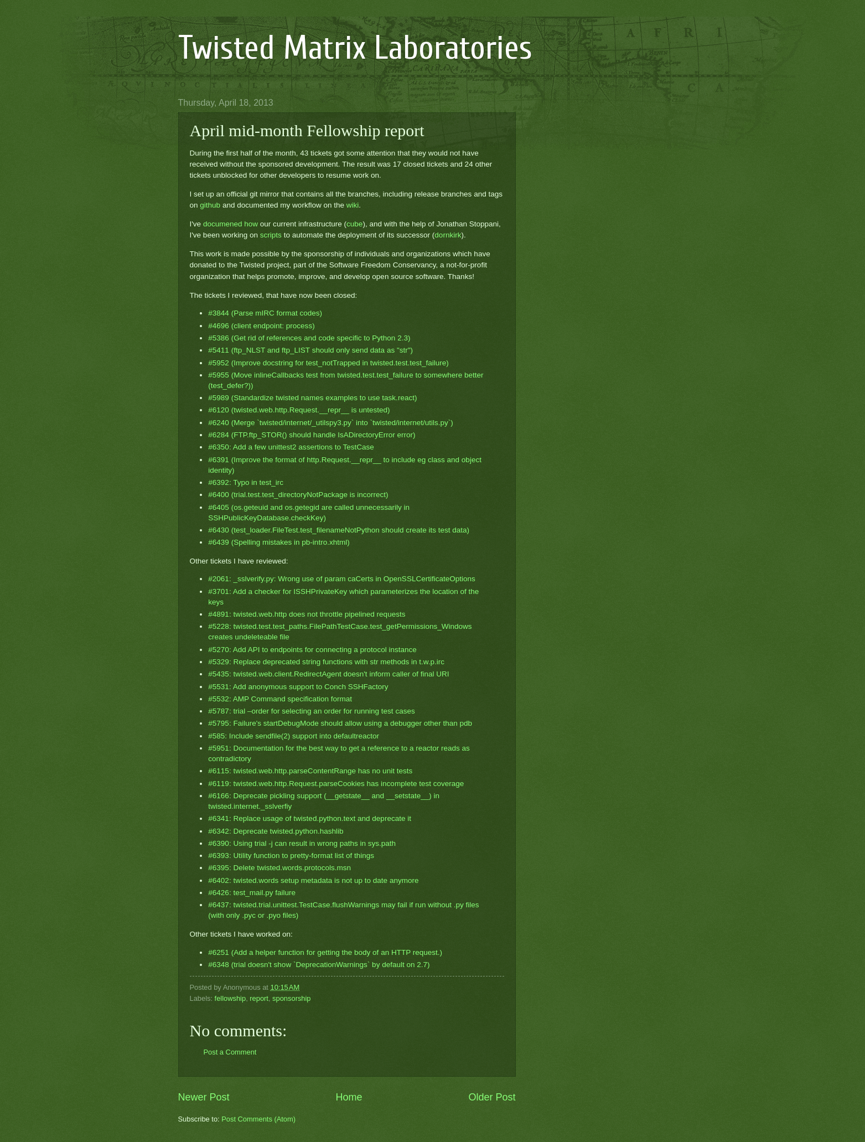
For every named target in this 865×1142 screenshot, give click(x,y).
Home (348, 1097)
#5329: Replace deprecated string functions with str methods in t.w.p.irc (326, 662)
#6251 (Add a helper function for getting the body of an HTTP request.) (325, 952)
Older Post (491, 1097)
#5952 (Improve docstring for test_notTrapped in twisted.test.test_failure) (328, 363)
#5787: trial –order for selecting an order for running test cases (311, 711)
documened (222, 224)
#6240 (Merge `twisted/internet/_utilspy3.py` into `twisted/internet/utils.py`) (330, 422)
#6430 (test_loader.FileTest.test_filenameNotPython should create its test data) (338, 530)
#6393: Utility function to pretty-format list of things (291, 855)
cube (354, 224)
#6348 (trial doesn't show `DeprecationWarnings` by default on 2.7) (318, 964)
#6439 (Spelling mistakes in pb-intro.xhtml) (278, 542)
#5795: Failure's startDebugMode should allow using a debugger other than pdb (340, 723)
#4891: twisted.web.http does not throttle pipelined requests (306, 614)
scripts (271, 235)
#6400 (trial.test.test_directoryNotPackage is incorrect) (298, 494)
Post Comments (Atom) (258, 1119)
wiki (352, 205)
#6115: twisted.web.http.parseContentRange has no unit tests (310, 771)
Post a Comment (230, 1052)
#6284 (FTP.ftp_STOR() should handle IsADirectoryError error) (311, 435)
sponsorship (291, 998)
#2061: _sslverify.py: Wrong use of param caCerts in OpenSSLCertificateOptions (341, 579)
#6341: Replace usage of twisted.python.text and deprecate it (309, 818)
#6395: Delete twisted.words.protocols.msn (279, 868)
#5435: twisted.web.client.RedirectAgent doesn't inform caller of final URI (328, 674)
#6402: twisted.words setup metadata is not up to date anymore (313, 880)
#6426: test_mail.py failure (252, 892)
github (210, 205)
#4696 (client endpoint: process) (261, 326)
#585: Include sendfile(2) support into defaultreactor (293, 736)
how (251, 224)
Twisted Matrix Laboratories (355, 48)
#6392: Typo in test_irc (245, 482)
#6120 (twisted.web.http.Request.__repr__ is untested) (299, 410)
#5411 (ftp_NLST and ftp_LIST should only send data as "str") (310, 350)
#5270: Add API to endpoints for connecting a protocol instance (312, 649)
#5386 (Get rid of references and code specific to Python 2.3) (309, 338)
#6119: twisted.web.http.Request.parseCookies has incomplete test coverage (336, 783)
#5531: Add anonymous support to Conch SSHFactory (298, 687)
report (259, 998)
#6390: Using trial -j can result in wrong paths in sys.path (302, 843)
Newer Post (204, 1097)
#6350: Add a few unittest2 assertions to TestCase (291, 447)
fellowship (230, 998)
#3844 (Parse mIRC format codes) (265, 313)
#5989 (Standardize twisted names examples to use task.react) (312, 398)
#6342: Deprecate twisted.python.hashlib (275, 831)
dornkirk (447, 235)
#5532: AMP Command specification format (280, 699)
